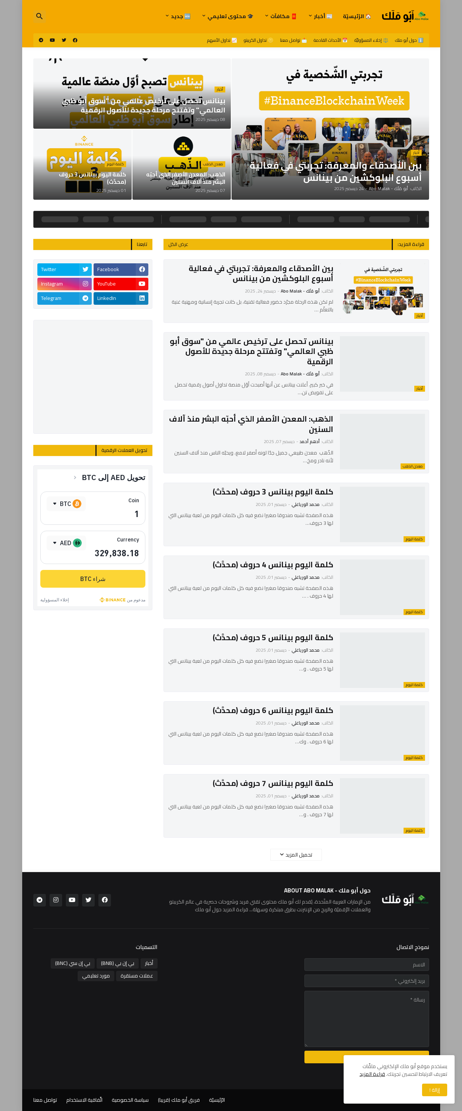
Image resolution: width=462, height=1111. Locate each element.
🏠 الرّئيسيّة (357, 16)
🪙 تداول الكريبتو (258, 40)
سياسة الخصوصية (130, 1100)
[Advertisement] (92, 377)
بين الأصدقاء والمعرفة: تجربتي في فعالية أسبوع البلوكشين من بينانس (261, 273)
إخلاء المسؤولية (54, 599)
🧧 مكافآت (283, 16)
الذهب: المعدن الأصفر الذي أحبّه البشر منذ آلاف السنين (251, 424)
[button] (39, 16)
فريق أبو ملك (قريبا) (179, 1100)
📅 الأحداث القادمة (331, 40)
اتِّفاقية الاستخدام (84, 1100)
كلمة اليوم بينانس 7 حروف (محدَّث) (273, 783)
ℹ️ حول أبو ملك (409, 40)
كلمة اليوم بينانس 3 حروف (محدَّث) (273, 492)
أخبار (149, 963)
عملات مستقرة (137, 975)
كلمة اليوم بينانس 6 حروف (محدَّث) (273, 710)
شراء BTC (92, 578)
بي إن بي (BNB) (117, 963)
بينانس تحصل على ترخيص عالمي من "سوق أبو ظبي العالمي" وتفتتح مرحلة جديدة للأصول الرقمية (251, 351)
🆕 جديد (180, 16)
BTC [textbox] (65, 503)
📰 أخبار (323, 16)
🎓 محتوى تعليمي (230, 16)
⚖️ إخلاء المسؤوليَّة (371, 40)
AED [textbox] (65, 543)
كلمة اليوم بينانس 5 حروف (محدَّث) (273, 637)
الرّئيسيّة (217, 1100)
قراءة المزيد (372, 1074)
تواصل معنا (45, 1100)
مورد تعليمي (96, 975)
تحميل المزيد (299, 855)
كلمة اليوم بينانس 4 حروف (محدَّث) (273, 565)
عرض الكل (178, 244)
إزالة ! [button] (434, 1090)
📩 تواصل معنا (293, 40)
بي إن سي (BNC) (72, 963)
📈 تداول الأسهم (222, 40)
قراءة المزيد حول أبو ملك (221, 909)
